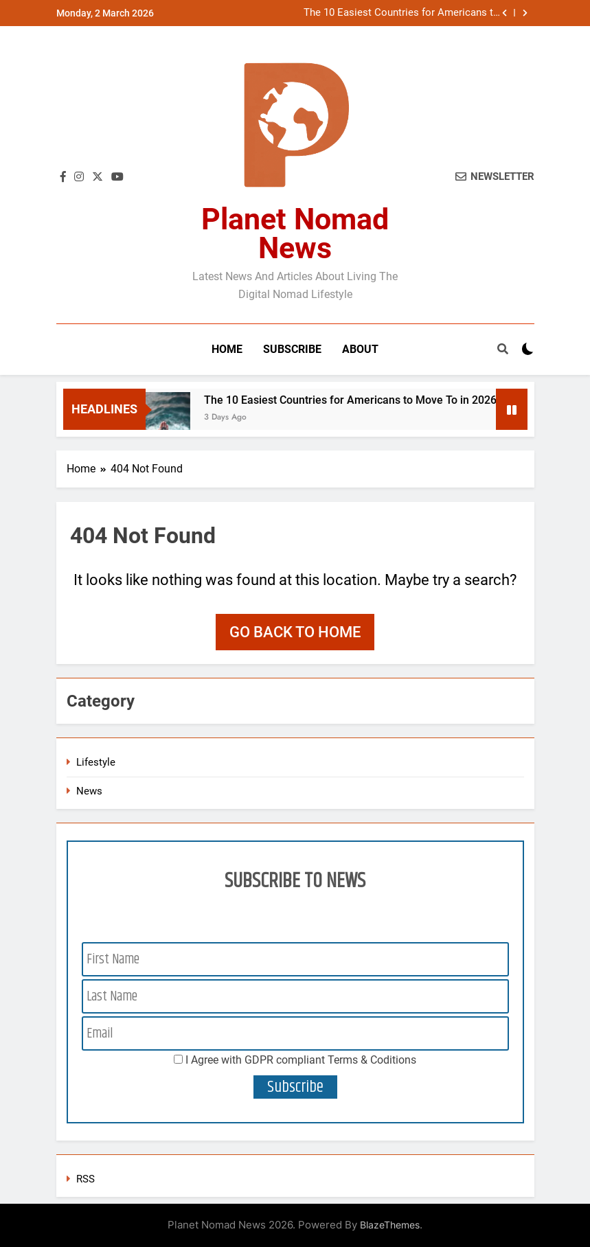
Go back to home (295, 632)
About (360, 349)
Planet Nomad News (295, 233)
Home (227, 349)
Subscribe (292, 349)
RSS (85, 1179)
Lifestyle (95, 762)
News (89, 791)
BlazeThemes (390, 1225)
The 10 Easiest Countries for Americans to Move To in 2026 (401, 13)
